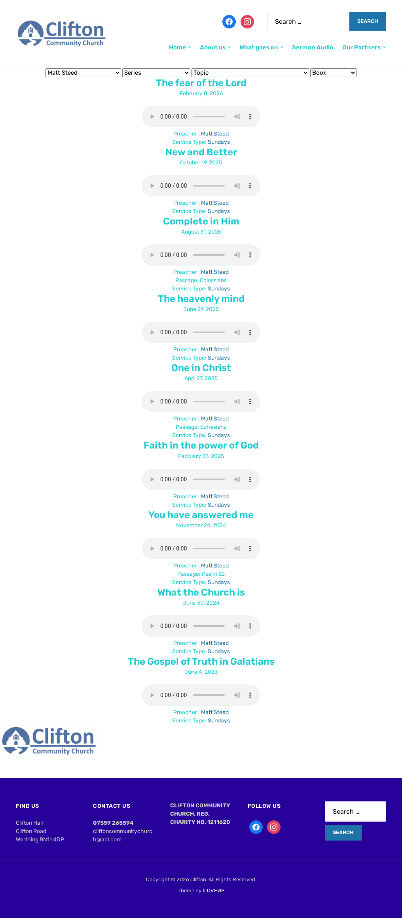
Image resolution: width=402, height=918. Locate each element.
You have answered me (201, 514)
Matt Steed (215, 133)
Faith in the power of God (201, 445)
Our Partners (361, 47)
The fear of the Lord (201, 83)
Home (177, 47)
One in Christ (201, 367)
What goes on (258, 47)
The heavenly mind (201, 298)
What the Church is (201, 592)
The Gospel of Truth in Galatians (201, 661)
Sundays (219, 142)
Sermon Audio (312, 47)
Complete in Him (201, 221)
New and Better (201, 152)
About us (213, 47)
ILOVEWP (213, 890)
